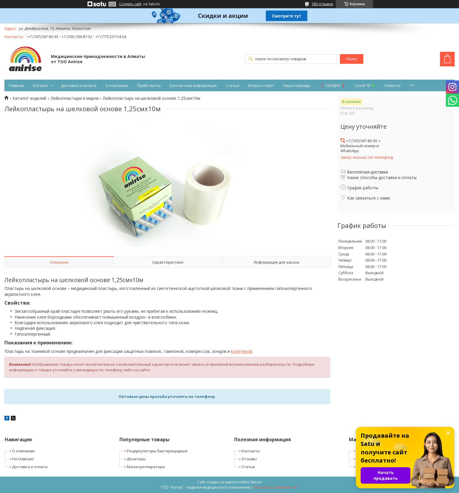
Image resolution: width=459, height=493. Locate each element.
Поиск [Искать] (351, 59)
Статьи (232, 85)
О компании (116, 85)
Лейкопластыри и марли (75, 98)
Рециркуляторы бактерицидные (157, 451)
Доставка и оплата (78, 85)
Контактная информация (193, 85)
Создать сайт (130, 4)
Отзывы (249, 458)
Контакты (251, 451)
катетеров (241, 351)
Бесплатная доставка (367, 172)
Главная (16, 85)
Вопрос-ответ (261, 85)
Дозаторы (136, 458)
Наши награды (297, 85)
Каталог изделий (29, 98)
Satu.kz (256, 482)
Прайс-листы (149, 85)
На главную (23, 458)
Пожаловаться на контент (276, 487)
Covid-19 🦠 (365, 85)
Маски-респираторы (146, 466)
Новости (392, 85)
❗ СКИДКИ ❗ (333, 85)
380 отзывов (322, 3)
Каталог (40, 85)
